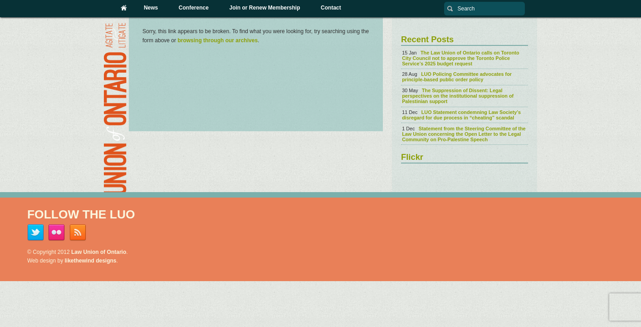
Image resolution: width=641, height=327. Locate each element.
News (151, 8)
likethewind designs (91, 261)
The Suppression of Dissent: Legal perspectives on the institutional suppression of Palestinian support (458, 96)
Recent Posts (427, 39)
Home (124, 8)
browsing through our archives (217, 40)
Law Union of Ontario (98, 252)
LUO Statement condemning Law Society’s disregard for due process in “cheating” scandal (461, 114)
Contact (331, 8)
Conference (194, 8)
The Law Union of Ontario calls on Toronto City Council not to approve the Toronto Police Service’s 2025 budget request (460, 58)
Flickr (412, 157)
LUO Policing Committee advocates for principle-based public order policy (457, 76)
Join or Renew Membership (264, 8)
